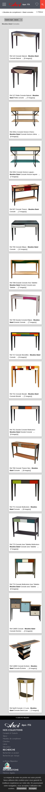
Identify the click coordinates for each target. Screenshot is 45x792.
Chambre (6, 741)
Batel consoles (28, 12)
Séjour (5, 736)
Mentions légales (9, 773)
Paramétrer (22, 788)
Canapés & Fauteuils (10, 733)
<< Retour (39, 12)
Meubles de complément (12, 12)
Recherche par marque (11, 755)
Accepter (33, 788)
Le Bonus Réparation (10, 761)
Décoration (7, 747)
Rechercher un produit (11, 752)
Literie (5, 744)
